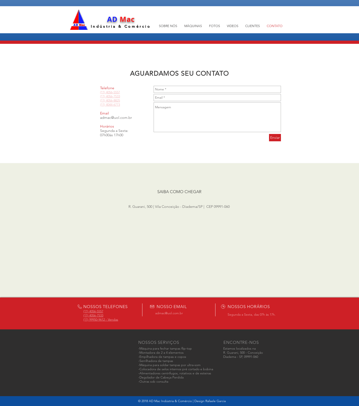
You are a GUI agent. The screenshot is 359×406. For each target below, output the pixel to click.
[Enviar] (275, 137)
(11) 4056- (107, 100)
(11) (86, 315)
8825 (117, 100)
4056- (110, 96)
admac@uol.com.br (116, 117)
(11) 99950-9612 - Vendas (100, 319)
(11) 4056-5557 (93, 311)
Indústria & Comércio (121, 26)
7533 (117, 96)
